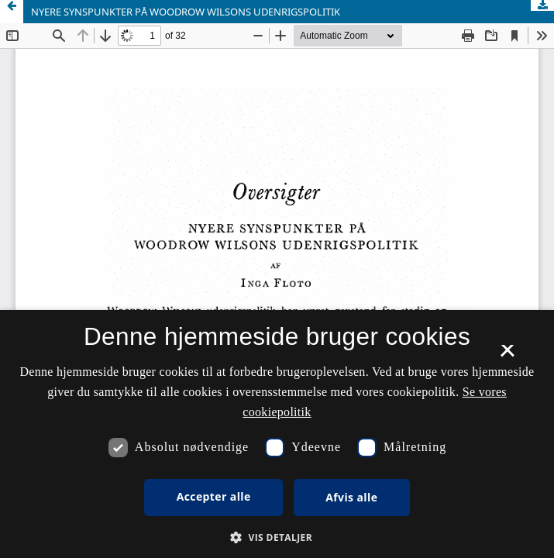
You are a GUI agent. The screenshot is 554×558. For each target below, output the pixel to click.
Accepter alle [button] (214, 496)
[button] (277, 537)
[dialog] (277, 434)
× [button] (507, 356)
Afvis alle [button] (351, 497)
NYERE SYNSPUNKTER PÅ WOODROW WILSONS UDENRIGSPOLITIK (185, 12)
